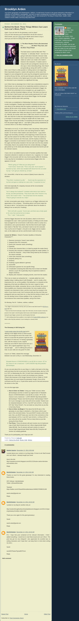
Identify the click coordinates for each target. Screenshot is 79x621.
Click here (21, 36)
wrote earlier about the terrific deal (15, 331)
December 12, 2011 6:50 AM (25, 450)
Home (26, 614)
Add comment (6, 558)
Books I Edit (23, 440)
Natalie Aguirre (11, 450)
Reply (8, 466)
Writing (30, 440)
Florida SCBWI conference (39, 317)
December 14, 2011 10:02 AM (25, 502)
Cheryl (69, 28)
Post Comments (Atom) (17, 618)
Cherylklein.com (61, 109)
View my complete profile (64, 55)
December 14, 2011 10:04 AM (25, 532)
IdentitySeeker (11, 472)
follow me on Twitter (72, 117)
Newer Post (4, 614)
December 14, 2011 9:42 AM (25, 472)
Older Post (47, 614)
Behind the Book (14, 440)
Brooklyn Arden (15, 9)
